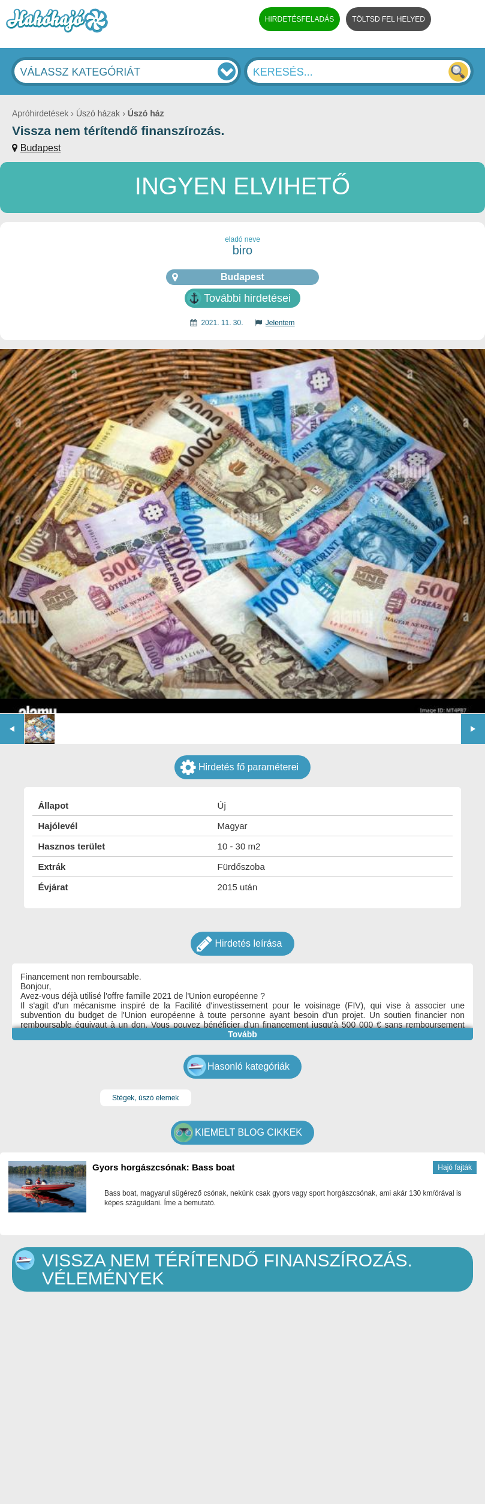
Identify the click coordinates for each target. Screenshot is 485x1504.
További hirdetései (247, 298)
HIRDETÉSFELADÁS (299, 19)
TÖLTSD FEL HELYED (388, 19)
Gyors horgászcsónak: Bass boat (163, 1167)
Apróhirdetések (40, 113)
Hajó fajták (455, 1167)
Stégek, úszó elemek (145, 1098)
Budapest (40, 148)
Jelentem (280, 322)
